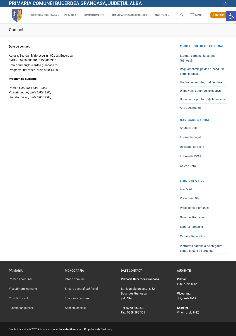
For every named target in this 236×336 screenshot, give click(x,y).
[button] (231, 16)
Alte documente (190, 107)
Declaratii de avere (192, 147)
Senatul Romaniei (191, 227)
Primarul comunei (20, 279)
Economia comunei (77, 298)
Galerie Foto (188, 166)
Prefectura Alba (190, 198)
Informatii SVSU (190, 156)
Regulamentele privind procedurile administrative (202, 71)
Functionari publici (21, 308)
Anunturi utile (188, 128)
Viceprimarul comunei (23, 288)
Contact (219, 14)
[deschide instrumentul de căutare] (182, 15)
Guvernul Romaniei (192, 217)
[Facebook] (225, 3)
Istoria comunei (75, 279)
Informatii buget (190, 137)
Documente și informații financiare (202, 99)
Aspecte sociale (75, 308)
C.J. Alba (186, 188)
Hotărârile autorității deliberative (201, 82)
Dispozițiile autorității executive (200, 91)
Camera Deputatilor (192, 236)
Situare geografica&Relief (81, 288)
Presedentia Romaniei (194, 208)
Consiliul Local (18, 298)
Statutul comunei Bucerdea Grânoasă (197, 58)
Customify (106, 329)
